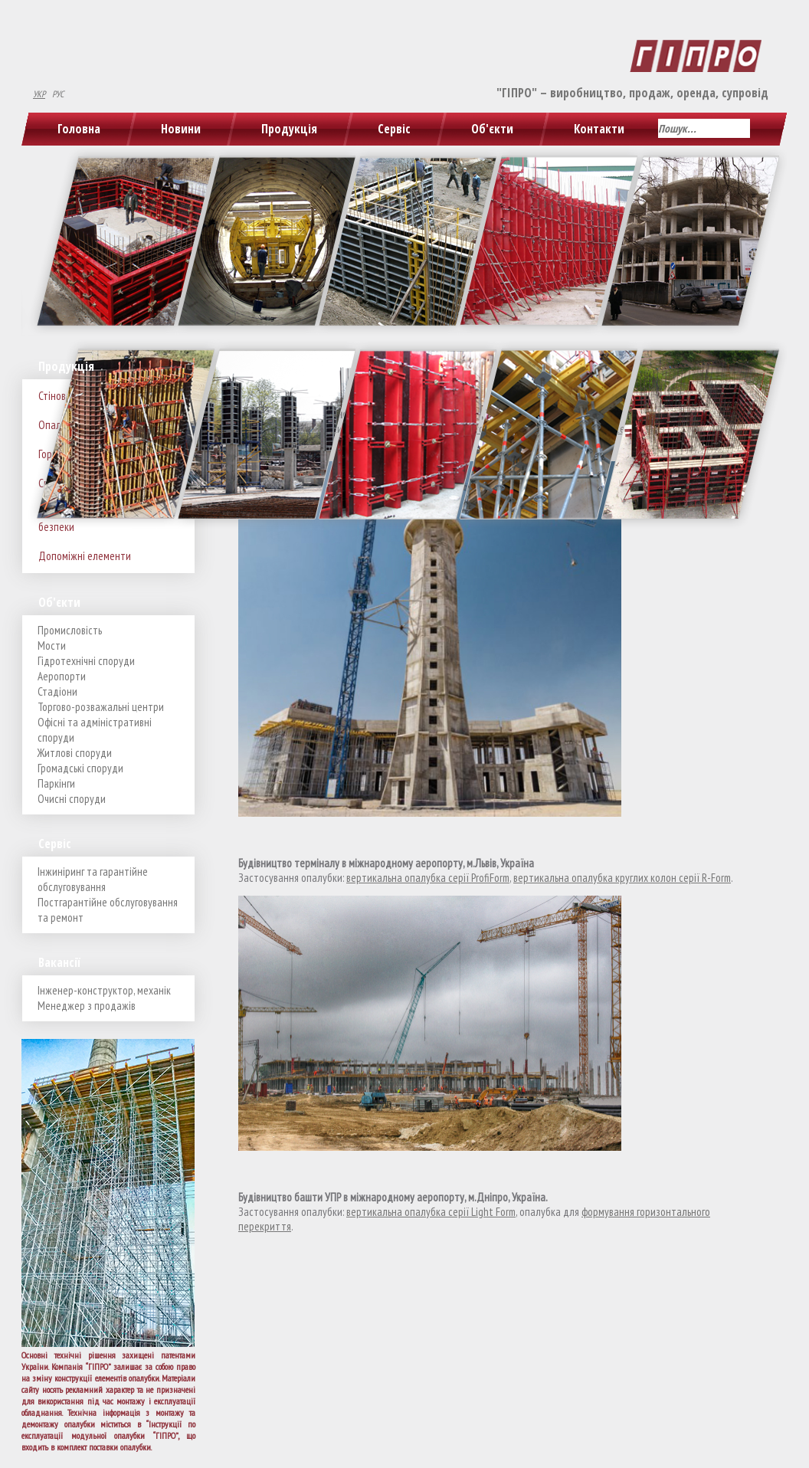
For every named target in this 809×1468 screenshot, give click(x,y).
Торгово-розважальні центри (101, 707)
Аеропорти (62, 676)
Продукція (289, 128)
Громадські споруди (80, 768)
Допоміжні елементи (84, 556)
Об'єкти (492, 128)
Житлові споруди (75, 752)
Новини (181, 128)
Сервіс (394, 128)
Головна (78, 128)
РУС (58, 94)
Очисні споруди (72, 798)
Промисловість (70, 630)
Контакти (599, 128)
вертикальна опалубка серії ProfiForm (427, 877)
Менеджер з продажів (87, 1005)
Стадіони (57, 691)
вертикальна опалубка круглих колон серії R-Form (622, 877)
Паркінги (56, 783)
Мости (52, 645)
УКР (39, 94)
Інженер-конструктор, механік (104, 990)
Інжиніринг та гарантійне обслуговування (93, 879)
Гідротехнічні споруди (86, 661)
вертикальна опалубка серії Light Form (431, 1211)
